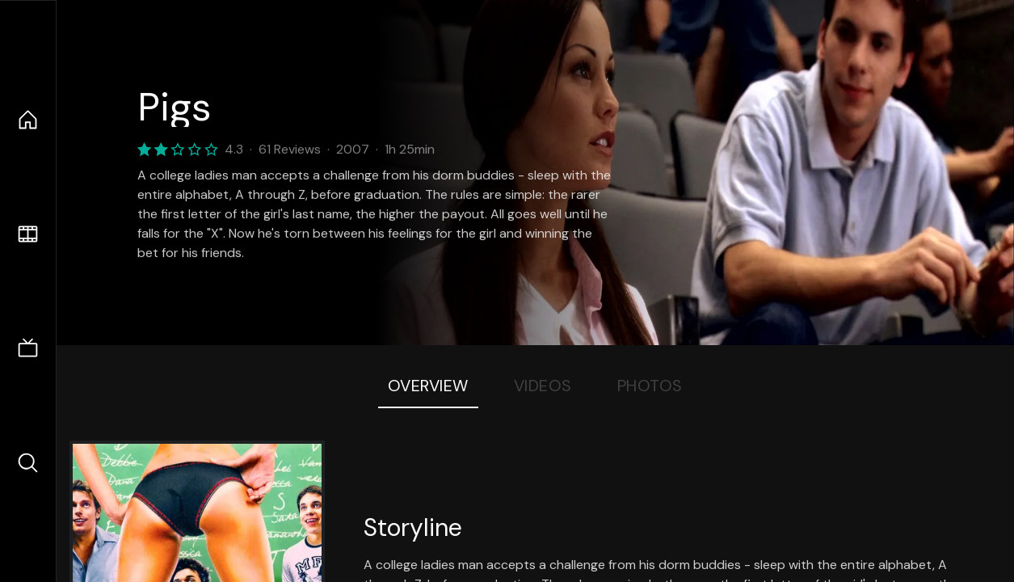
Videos (543, 385)
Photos (650, 385)
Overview (428, 385)
